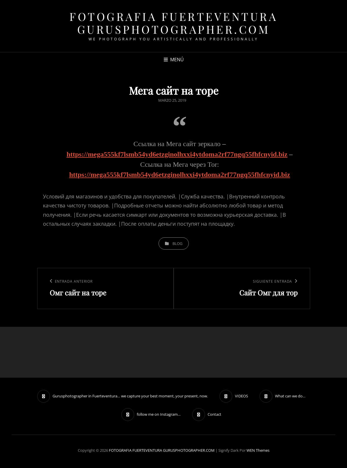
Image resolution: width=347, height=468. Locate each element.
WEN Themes (258, 450)
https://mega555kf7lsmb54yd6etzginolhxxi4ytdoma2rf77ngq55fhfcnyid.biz (176, 154)
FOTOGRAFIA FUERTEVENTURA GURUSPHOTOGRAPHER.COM (173, 23)
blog (177, 243)
